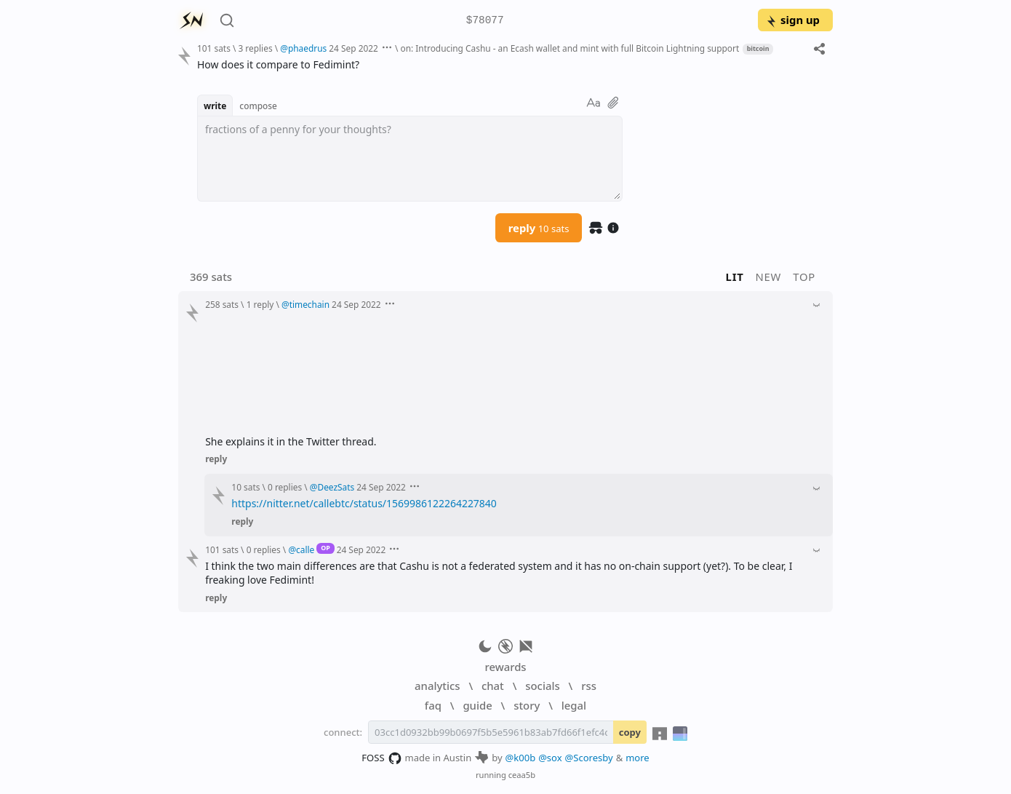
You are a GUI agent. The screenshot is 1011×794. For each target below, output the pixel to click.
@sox (550, 757)
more (638, 757)
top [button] (804, 276)
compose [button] (258, 105)
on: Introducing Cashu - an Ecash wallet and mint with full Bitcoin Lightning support (569, 48)
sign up (792, 19)
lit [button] (735, 276)
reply (539, 228)
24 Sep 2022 (353, 48)
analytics (437, 685)
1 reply (260, 304)
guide (477, 705)
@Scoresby (589, 757)
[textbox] (409, 158)
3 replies (255, 48)
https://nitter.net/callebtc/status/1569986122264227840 (363, 503)
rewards (505, 666)
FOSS (381, 758)
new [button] (769, 276)
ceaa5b (521, 774)
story (527, 705)
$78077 (485, 21)
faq (433, 705)
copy (630, 732)
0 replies (285, 487)
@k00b (521, 757)
